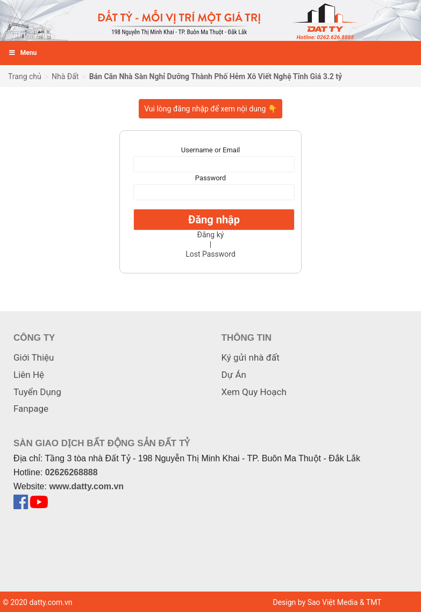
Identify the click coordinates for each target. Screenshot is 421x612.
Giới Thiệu (33, 357)
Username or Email (210, 150)
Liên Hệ (28, 374)
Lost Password (210, 254)
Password (210, 178)
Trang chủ (24, 76)
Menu (22, 53)
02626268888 (71, 472)
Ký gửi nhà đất (251, 357)
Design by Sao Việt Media (315, 602)
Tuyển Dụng (37, 391)
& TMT (371, 602)
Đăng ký (210, 234)
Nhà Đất (65, 76)
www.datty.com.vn (86, 486)
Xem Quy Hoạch (254, 391)
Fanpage (30, 408)
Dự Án (234, 374)
